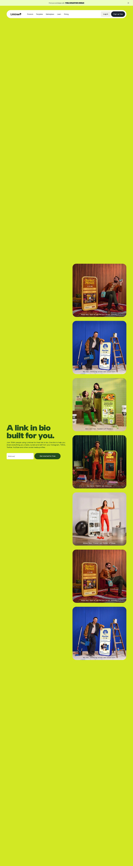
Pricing (66, 14)
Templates (39, 14)
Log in (105, 14)
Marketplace (50, 14)
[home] (16, 14)
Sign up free (118, 14)
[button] (30, 14)
